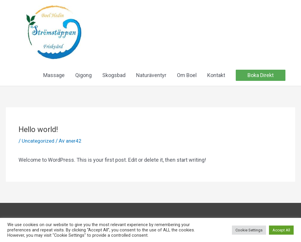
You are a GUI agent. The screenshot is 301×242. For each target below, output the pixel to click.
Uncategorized (39, 141)
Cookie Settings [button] (248, 230)
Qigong (83, 76)
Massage (54, 76)
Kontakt (216, 76)
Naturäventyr (151, 76)
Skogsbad (114, 76)
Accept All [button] (281, 230)
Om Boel (187, 76)
